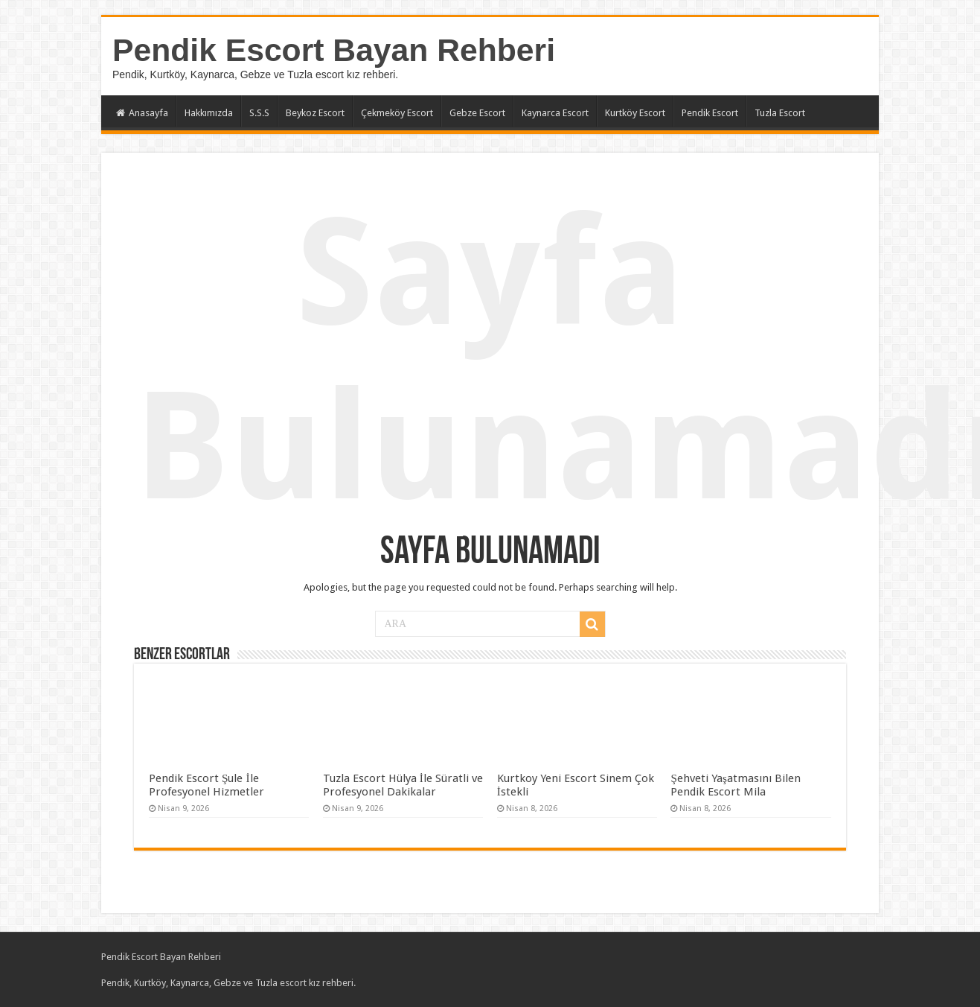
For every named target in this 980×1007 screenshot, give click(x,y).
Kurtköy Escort (635, 112)
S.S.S (259, 112)
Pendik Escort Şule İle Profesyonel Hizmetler (206, 785)
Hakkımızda (209, 112)
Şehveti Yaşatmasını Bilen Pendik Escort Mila (735, 785)
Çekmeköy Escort (397, 112)
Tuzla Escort (780, 112)
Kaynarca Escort (555, 112)
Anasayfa (142, 112)
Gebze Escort (477, 112)
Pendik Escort (710, 112)
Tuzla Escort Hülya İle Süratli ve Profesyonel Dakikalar (403, 785)
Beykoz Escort (315, 112)
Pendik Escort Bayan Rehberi (333, 50)
